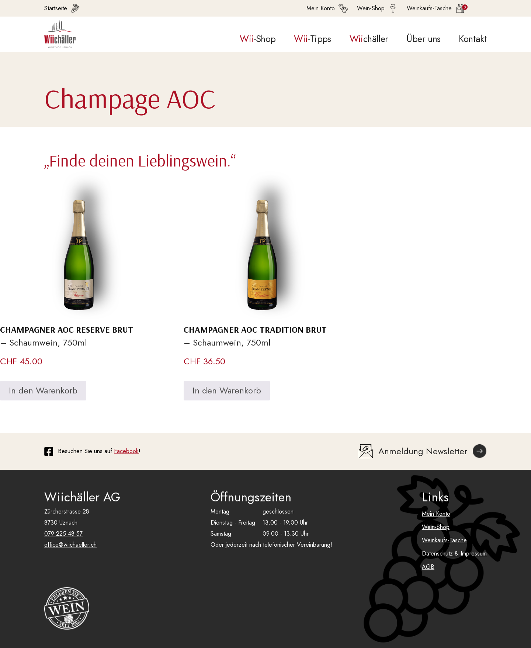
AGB (428, 567)
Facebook (126, 451)
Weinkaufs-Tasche (444, 540)
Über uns (423, 38)
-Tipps (312, 38)
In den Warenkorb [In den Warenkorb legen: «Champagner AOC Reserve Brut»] (43, 390)
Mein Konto (436, 513)
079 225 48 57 (63, 533)
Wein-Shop (436, 527)
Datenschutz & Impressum (454, 553)
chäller (369, 38)
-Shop (257, 38)
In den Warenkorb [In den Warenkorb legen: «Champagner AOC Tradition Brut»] (226, 390)
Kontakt (473, 38)
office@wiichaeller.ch (70, 544)
